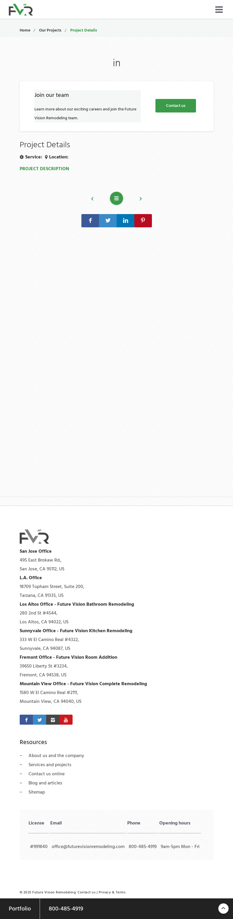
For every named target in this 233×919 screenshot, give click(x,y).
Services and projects (50, 764)
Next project (138, 199)
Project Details (83, 30)
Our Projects (50, 30)
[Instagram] (52, 720)
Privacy (105, 892)
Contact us (175, 106)
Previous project (95, 199)
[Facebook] (26, 720)
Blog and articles (45, 783)
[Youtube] (66, 720)
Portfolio (20, 909)
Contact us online (47, 774)
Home (25, 30)
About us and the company (56, 755)
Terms (121, 892)
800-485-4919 (143, 846)
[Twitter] (39, 720)
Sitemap (37, 792)
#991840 (39, 846)
